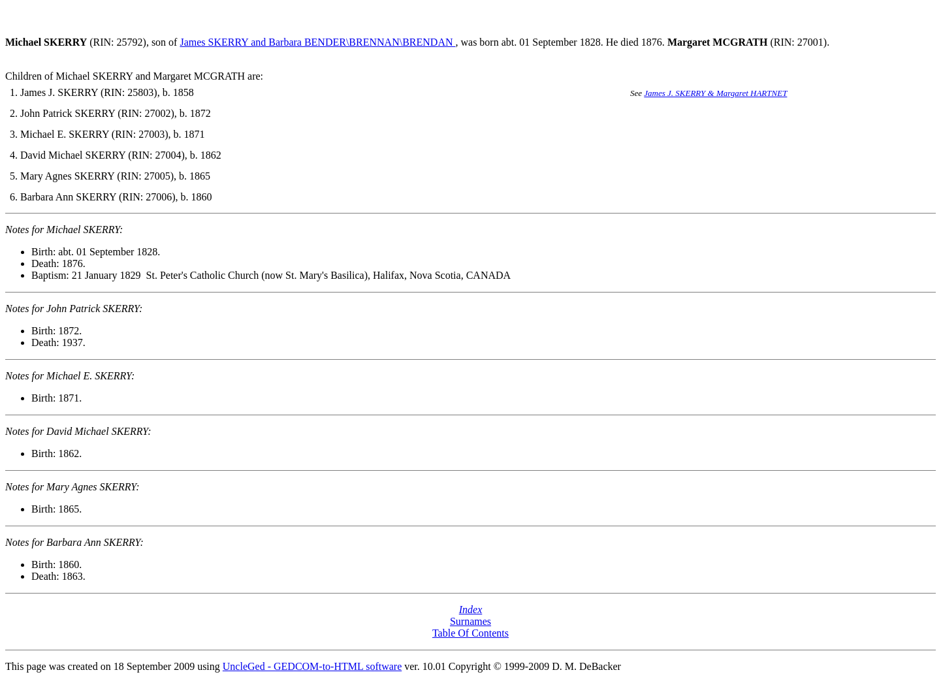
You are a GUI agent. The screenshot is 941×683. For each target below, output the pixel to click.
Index (471, 609)
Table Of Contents (470, 633)
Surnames (470, 621)
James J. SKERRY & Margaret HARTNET (715, 93)
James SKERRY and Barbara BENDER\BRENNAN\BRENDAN (317, 42)
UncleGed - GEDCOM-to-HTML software (312, 666)
